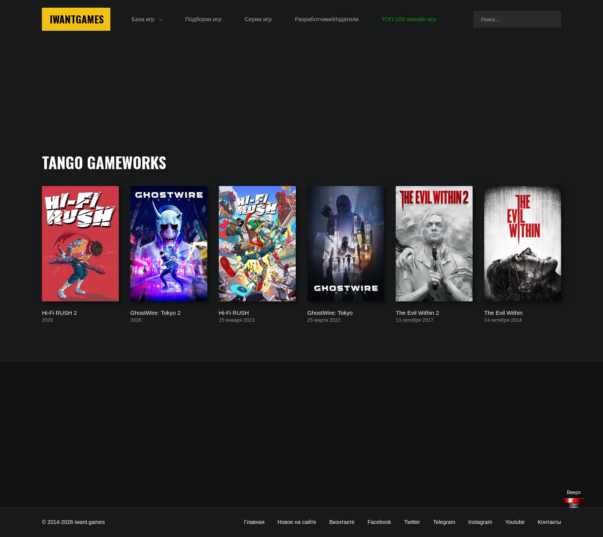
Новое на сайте (297, 522)
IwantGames (77, 19)
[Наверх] (574, 503)
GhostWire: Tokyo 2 (155, 312)
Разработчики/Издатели (326, 19)
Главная (254, 522)
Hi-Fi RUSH (234, 312)
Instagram (480, 522)
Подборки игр (203, 19)
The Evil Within (503, 312)
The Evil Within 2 (417, 312)
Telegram (444, 522)
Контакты (549, 522)
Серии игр (258, 19)
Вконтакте (342, 522)
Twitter (412, 522)
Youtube (515, 522)
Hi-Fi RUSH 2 (59, 312)
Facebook (379, 522)
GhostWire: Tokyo (330, 312)
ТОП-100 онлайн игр (408, 19)
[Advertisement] (301, 434)
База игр (143, 19)
